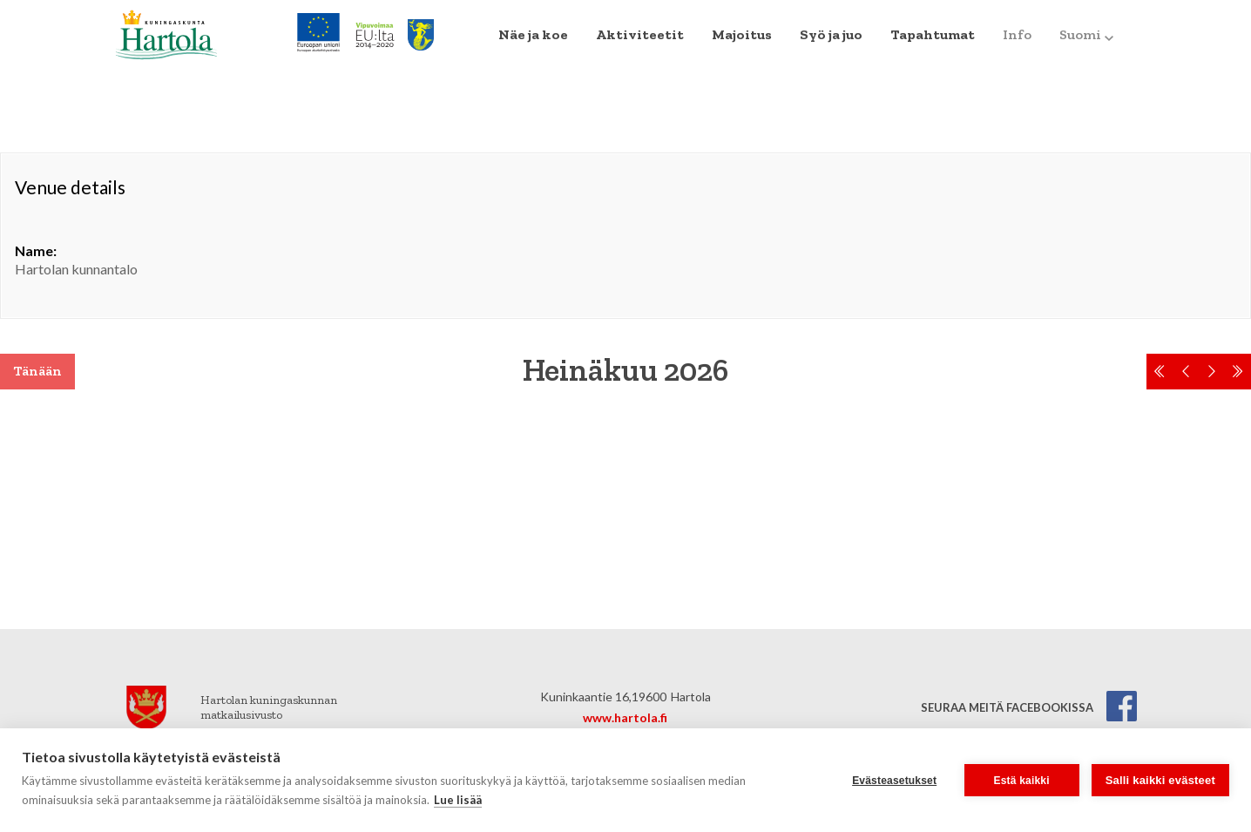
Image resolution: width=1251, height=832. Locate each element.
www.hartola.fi (625, 717)
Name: (36, 250)
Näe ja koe (533, 34)
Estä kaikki (1022, 781)
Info (1017, 34)
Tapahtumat (932, 34)
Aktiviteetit (640, 34)
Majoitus (742, 34)
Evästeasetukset (894, 781)
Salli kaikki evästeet (1160, 780)
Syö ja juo (831, 34)
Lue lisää (458, 800)
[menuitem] (533, 34)
